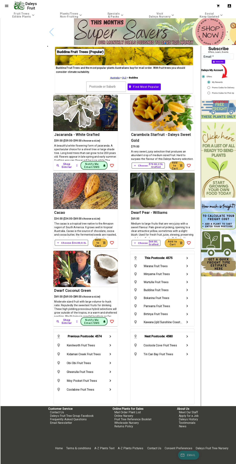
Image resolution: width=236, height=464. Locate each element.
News (182, 426)
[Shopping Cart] (219, 6)
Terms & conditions (79, 448)
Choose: (148, 165)
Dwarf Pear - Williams (149, 212)
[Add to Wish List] (111, 165)
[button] (165, 43)
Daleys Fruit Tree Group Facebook (72, 416)
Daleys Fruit (31, 5)
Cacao (59, 212)
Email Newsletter (61, 423)
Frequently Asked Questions (68, 419)
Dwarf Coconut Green (72, 290)
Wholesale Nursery (126, 423)
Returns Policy (123, 426)
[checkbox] (23, 34)
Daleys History (188, 419)
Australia (115, 77)
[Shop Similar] (64, 165)
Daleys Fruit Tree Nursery (212, 448)
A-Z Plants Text (104, 448)
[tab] (24, 15)
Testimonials (187, 423)
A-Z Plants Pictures (130, 448)
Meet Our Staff (188, 412)
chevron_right (187, 258)
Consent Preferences (178, 448)
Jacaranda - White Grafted (77, 134)
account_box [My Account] (229, 6)
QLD (124, 77)
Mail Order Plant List (127, 412)
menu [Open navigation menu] (6, 6)
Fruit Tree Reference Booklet (132, 419)
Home (59, 448)
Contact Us (57, 412)
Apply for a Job (189, 416)
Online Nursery (123, 416)
